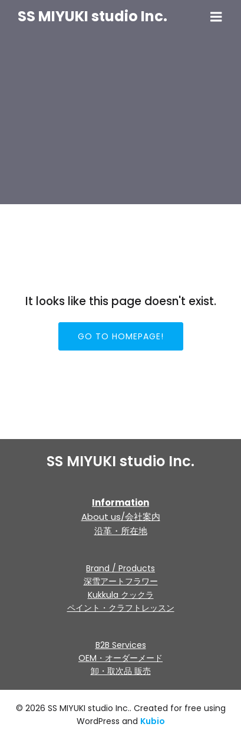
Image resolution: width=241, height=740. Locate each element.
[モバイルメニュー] (216, 17)
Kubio (152, 721)
